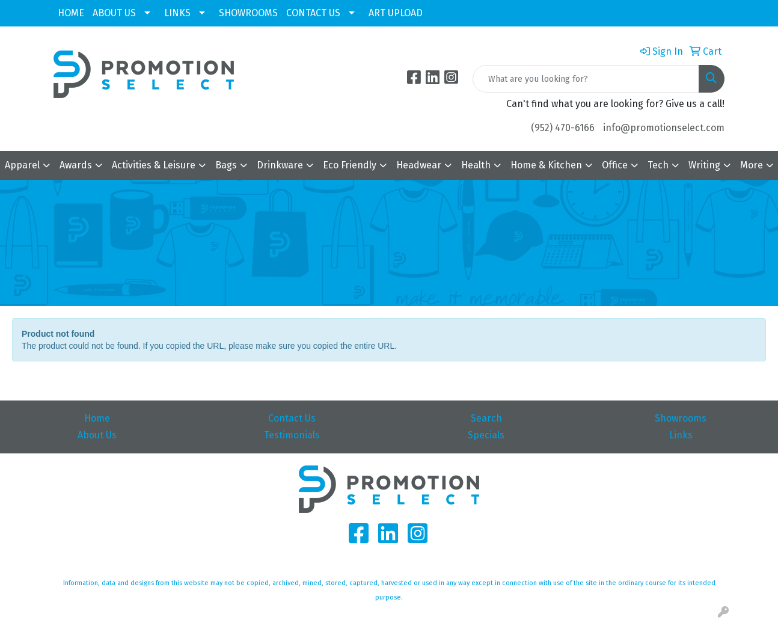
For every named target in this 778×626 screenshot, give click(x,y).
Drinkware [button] (280, 165)
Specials (486, 435)
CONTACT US (313, 13)
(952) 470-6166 (563, 127)
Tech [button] (658, 165)
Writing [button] (704, 165)
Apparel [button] (22, 165)
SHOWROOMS (248, 13)
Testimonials (292, 435)
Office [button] (615, 165)
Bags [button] (226, 165)
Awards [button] (76, 165)
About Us (97, 435)
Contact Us (292, 418)
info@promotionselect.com (663, 127)
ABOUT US (114, 13)
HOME (71, 13)
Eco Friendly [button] (349, 165)
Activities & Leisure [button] (153, 165)
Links (681, 435)
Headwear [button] (418, 165)
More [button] (751, 165)
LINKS (177, 13)
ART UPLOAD (396, 13)
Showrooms (680, 418)
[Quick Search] (586, 79)
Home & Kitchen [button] (546, 165)
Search (486, 418)
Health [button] (476, 165)
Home (97, 418)
